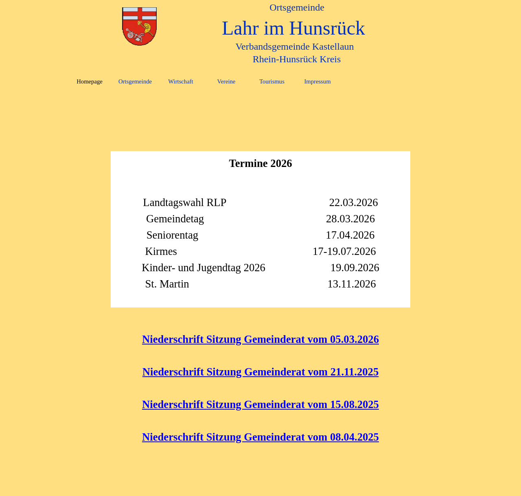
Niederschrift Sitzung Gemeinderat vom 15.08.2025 (260, 404)
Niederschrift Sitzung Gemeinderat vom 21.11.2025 (260, 372)
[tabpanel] (260, 105)
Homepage (89, 81)
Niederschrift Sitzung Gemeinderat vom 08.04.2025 (260, 437)
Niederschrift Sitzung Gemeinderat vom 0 (238, 339)
